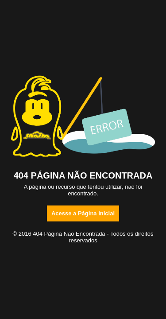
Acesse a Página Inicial (83, 213)
